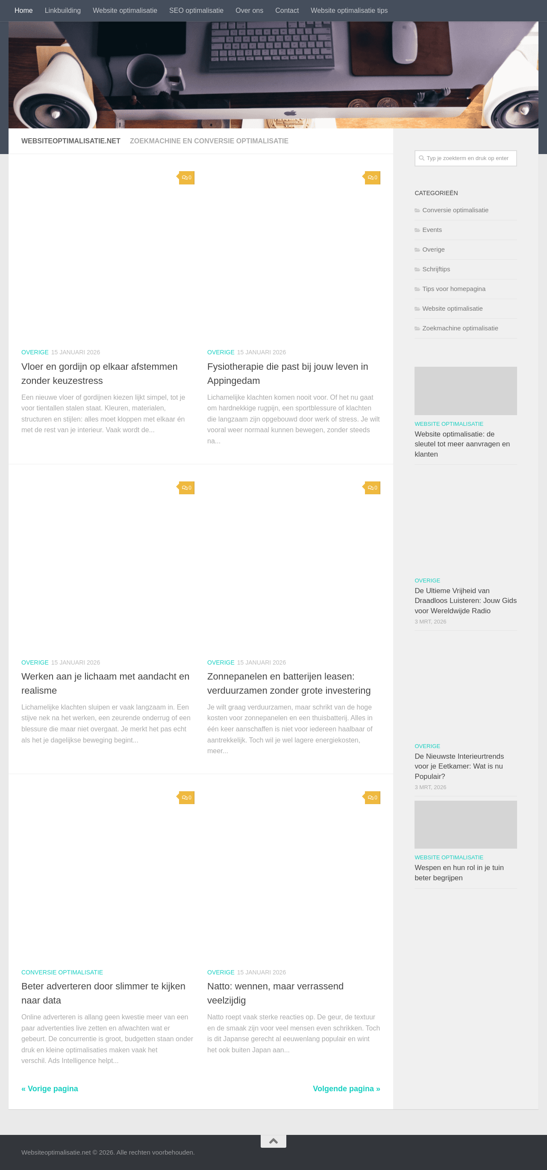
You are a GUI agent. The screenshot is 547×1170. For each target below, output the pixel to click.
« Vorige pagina (49, 1088)
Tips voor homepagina (453, 288)
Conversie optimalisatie (62, 972)
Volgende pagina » (346, 1088)
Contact (287, 10)
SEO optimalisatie (196, 10)
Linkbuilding (63, 10)
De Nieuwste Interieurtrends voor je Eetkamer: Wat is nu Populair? (459, 766)
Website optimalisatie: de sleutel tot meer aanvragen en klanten (462, 444)
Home (24, 10)
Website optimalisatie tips (349, 10)
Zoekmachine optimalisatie (460, 328)
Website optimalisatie (125, 10)
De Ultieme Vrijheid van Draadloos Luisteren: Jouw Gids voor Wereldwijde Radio (466, 601)
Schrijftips (436, 269)
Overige (35, 352)
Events (432, 229)
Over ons (249, 10)
